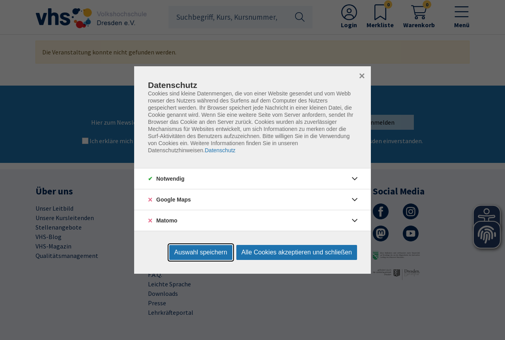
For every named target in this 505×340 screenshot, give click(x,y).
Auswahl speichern (200, 252)
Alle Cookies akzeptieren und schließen (296, 252)
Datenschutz (220, 150)
